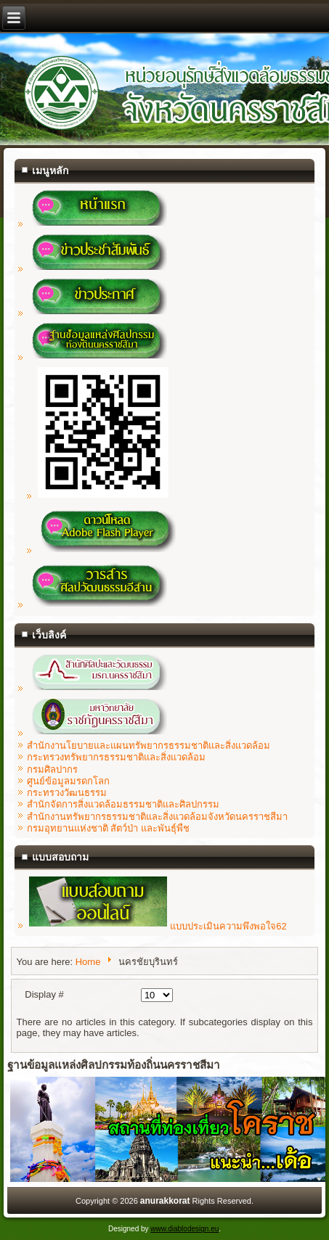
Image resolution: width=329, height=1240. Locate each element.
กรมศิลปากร (52, 769)
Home (88, 961)
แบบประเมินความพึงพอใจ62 (157, 926)
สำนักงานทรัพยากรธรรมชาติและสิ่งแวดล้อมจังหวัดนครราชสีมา (157, 816)
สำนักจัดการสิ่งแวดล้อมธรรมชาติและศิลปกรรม (123, 804)
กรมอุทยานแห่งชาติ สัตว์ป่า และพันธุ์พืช (108, 828)
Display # (44, 994)
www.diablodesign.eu (184, 1229)
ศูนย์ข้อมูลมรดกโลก (68, 781)
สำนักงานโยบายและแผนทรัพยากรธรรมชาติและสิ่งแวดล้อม (148, 745)
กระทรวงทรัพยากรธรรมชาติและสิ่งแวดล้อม (116, 757)
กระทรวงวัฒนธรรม (67, 792)
